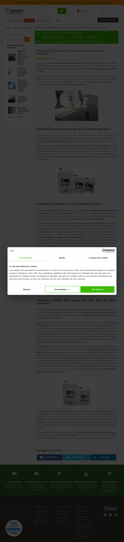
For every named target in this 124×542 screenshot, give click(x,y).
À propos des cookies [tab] (98, 258)
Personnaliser (62, 289)
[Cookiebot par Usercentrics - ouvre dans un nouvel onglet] (104, 251)
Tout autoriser (97, 289)
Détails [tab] (62, 258)
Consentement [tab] (25, 258)
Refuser (26, 289)
